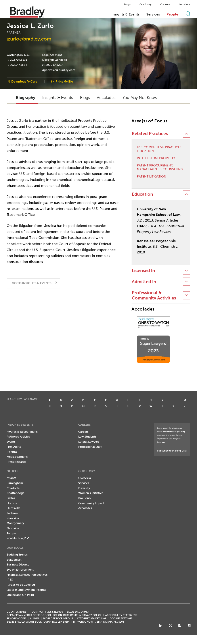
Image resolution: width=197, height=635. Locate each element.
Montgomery (15, 523)
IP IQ (10, 579)
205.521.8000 (55, 611)
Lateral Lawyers (88, 441)
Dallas (11, 498)
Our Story (145, 4)
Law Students (87, 436)
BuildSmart (14, 559)
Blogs (127, 4)
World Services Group (58, 618)
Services (153, 14)
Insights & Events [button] (57, 97)
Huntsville (13, 508)
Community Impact (91, 503)
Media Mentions (17, 456)
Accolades (85, 508)
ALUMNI (34, 618)
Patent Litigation (151, 176)
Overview (84, 478)
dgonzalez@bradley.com (58, 69)
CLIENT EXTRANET (17, 611)
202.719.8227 (54, 64)
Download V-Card (24, 82)
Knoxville (13, 518)
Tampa (11, 533)
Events (11, 441)
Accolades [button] (106, 97)
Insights (12, 451)
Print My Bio (64, 82)
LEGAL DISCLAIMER (78, 611)
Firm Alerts (14, 446)
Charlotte (13, 488)
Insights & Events (125, 14)
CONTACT (38, 611)
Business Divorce (18, 564)
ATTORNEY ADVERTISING (91, 618)
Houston (12, 503)
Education (142, 194)
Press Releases (16, 461)
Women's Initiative (90, 493)
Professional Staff (90, 446)
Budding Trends (17, 554)
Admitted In (144, 281)
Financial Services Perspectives (27, 574)
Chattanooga (15, 493)
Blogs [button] (85, 97)
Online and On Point (20, 594)
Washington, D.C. (18, 54)
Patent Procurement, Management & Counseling (160, 167)
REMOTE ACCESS (16, 618)
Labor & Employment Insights (26, 589)
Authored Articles (18, 436)
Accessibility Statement (121, 615)
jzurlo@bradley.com (29, 39)
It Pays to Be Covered (21, 584)
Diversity (84, 488)
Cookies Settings (121, 618)
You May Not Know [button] (139, 97)
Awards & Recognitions (22, 431)
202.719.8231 (18, 60)
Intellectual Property (156, 158)
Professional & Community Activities (154, 295)
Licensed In (143, 270)
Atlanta (11, 478)
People (172, 14)
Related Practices (150, 133)
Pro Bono (84, 498)
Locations (184, 4)
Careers (165, 4)
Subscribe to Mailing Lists (172, 450)
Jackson (12, 513)
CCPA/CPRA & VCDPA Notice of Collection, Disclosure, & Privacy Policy (54, 615)
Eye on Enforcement (20, 569)
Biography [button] (25, 97)
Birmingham (15, 483)
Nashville (13, 528)
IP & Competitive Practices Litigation (159, 149)
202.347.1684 (18, 64)
